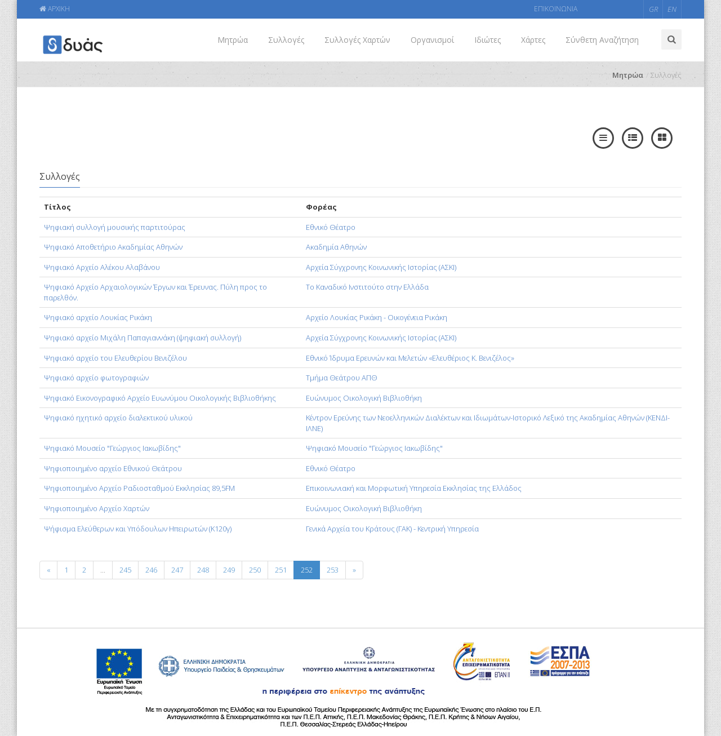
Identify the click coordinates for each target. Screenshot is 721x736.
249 (229, 570)
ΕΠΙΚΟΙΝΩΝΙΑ (555, 9)
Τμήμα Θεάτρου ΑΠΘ (341, 378)
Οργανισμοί (432, 39)
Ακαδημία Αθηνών (336, 247)
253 (333, 570)
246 (151, 570)
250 (255, 570)
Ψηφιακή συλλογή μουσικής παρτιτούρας (114, 227)
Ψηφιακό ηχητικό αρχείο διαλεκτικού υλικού (118, 418)
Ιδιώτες (487, 39)
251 (281, 570)
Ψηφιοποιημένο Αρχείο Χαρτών (96, 508)
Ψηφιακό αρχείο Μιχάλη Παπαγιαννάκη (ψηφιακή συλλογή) (142, 337)
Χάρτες (533, 39)
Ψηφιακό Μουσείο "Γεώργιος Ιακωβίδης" (112, 448)
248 (203, 570)
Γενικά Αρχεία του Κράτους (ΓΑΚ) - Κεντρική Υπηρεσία (392, 529)
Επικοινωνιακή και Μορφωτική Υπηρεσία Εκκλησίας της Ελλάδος (414, 488)
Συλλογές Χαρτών (357, 39)
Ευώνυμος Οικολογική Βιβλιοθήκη (364, 398)
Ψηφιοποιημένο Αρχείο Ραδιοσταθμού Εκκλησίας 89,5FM (139, 488)
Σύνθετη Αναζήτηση (602, 39)
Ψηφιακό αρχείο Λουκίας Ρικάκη (98, 317)
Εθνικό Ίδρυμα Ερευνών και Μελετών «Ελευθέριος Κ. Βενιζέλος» (410, 358)
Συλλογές (286, 39)
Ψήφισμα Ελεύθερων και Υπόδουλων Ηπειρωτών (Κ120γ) (138, 529)
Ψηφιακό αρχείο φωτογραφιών (96, 378)
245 (125, 570)
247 (177, 570)
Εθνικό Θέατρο (330, 227)
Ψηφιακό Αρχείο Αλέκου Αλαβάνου (102, 267)
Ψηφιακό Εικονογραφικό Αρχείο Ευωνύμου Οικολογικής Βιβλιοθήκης (160, 398)
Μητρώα (232, 39)
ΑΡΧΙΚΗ (54, 9)
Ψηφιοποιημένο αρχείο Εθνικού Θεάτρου (113, 468)
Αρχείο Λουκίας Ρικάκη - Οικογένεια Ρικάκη (376, 317)
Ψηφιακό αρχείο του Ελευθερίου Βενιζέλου (115, 358)
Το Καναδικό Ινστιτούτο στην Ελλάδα (367, 287)
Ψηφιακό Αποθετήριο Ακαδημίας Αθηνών (113, 247)
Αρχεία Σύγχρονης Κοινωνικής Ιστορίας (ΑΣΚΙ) (381, 267)
